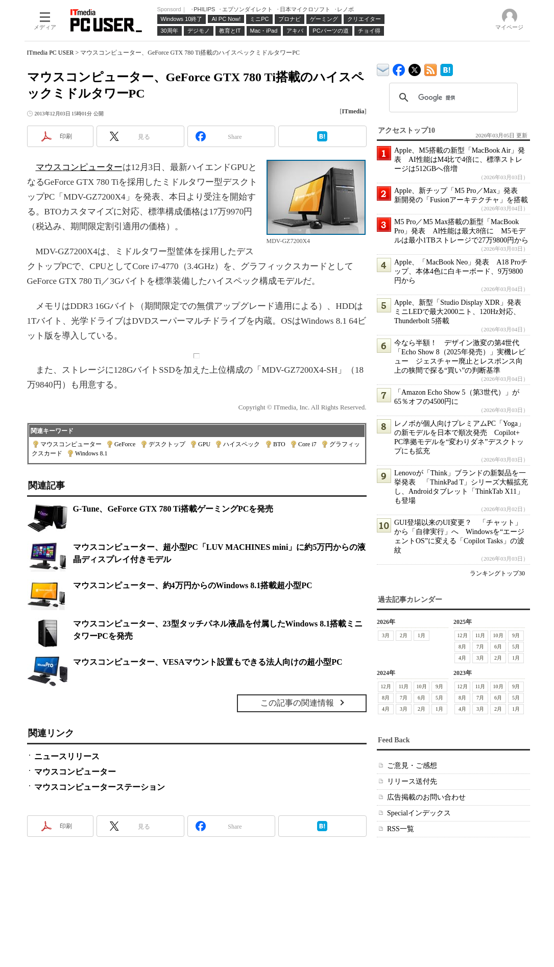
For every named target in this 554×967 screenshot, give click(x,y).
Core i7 (307, 444)
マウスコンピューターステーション (99, 787)
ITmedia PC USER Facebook (399, 67)
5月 (516, 646)
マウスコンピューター (79, 167)
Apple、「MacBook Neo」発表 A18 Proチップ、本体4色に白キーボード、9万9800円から (460, 271)
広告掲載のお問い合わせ (426, 797)
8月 (462, 646)
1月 (421, 635)
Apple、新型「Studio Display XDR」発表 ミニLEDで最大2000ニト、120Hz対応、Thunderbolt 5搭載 (461, 312)
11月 (480, 635)
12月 (462, 635)
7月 (480, 646)
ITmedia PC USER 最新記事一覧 (430, 68)
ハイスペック (241, 444)
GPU (204, 444)
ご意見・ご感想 (412, 765)
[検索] (452, 97)
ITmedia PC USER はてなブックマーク (446, 68)
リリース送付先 (412, 781)
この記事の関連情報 (297, 702)
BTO (279, 444)
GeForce (124, 444)
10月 (498, 635)
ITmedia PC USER (50, 52)
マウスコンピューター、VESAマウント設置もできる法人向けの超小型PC (208, 662)
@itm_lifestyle (414, 67)
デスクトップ (167, 444)
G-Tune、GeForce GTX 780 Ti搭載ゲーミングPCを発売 (173, 508)
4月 (462, 658)
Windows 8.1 (91, 453)
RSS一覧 (400, 829)
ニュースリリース (67, 756)
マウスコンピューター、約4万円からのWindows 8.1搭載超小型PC (192, 585)
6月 (498, 646)
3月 (386, 635)
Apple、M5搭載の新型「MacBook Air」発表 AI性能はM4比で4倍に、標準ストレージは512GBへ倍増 (459, 160)
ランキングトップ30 (497, 573)
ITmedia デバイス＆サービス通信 (383, 68)
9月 (516, 635)
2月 (403, 635)
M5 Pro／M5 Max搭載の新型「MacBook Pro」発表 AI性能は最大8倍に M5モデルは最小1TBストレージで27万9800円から (461, 231)
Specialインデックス (419, 813)
